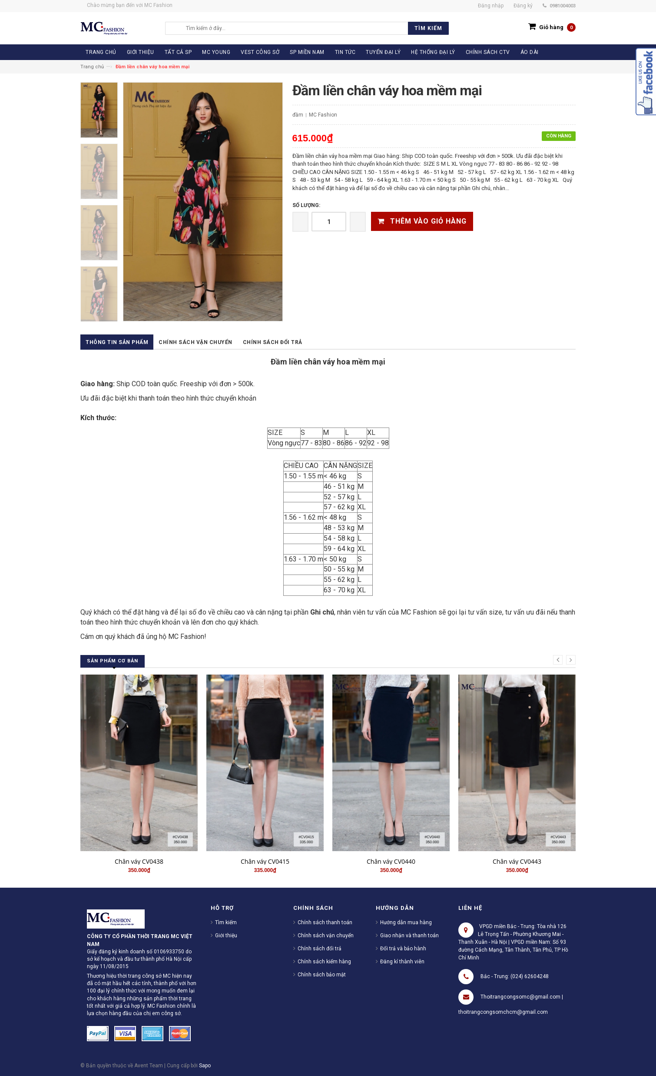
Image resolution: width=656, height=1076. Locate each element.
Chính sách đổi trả (272, 342)
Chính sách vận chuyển (195, 342)
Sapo (205, 1066)
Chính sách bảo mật (322, 975)
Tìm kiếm (226, 922)
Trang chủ (92, 67)
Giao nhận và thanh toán (409, 935)
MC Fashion (323, 115)
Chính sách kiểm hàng (324, 962)
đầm (297, 115)
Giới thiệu (226, 935)
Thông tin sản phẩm (117, 342)
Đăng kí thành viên (402, 962)
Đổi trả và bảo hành (403, 949)
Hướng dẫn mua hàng (406, 922)
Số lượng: (306, 205)
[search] (315, 28)
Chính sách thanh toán (325, 922)
